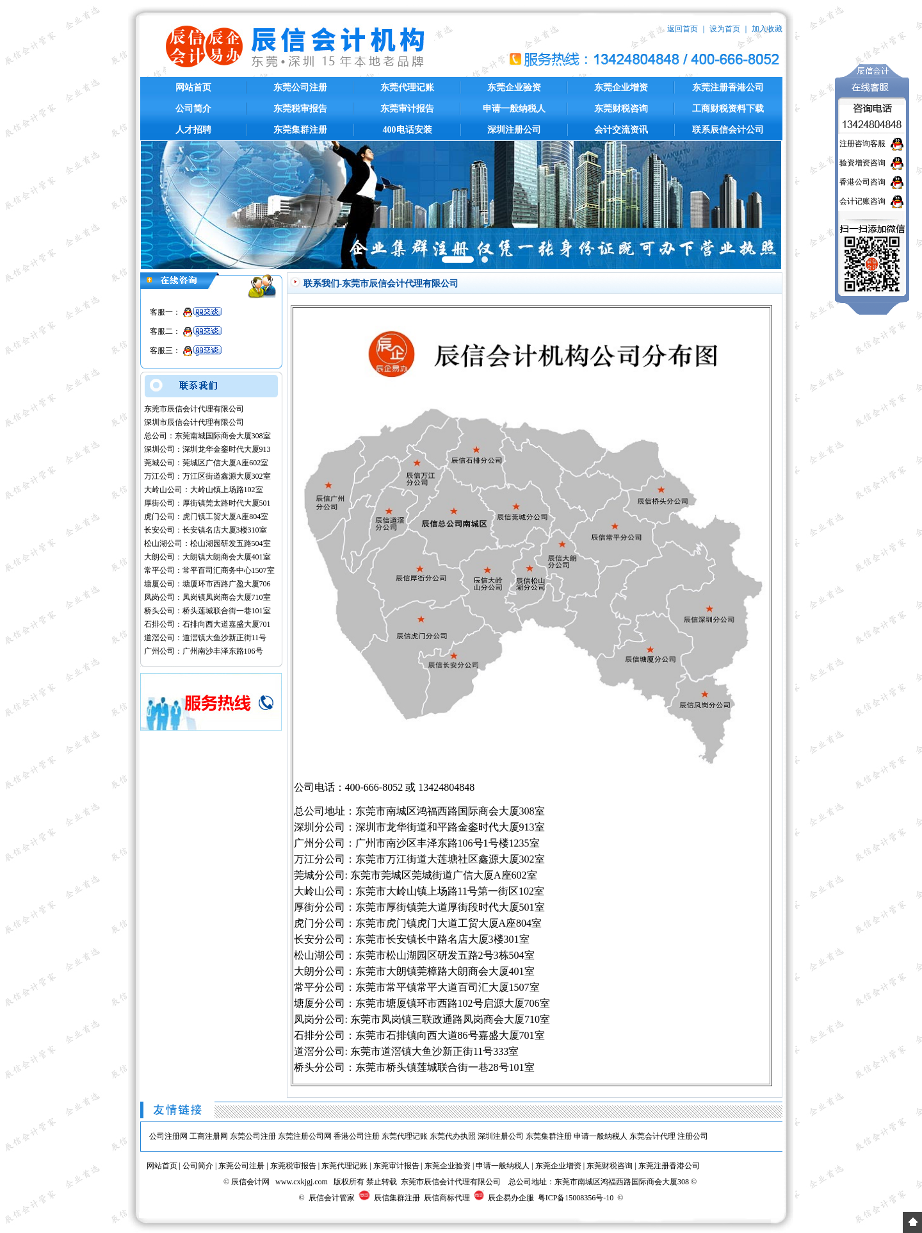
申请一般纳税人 (514, 108)
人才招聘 (193, 130)
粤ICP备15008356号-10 (576, 1197)
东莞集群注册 (300, 130)
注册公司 (692, 1136)
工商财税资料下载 (728, 108)
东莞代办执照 (453, 1136)
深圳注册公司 (514, 130)
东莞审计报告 (407, 108)
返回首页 (682, 28)
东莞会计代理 (652, 1136)
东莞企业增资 (621, 87)
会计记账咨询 (862, 201)
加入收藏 (767, 28)
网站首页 (193, 87)
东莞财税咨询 (621, 108)
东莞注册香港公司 (728, 87)
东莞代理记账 (407, 87)
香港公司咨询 (862, 182)
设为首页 (724, 28)
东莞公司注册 (300, 87)
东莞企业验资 (514, 87)
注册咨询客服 (862, 143)
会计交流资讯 (621, 130)
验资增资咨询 (862, 162)
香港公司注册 (357, 1136)
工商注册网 (209, 1136)
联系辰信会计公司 (728, 130)
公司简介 (193, 108)
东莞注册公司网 (305, 1136)
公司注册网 (168, 1136)
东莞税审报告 (300, 108)
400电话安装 (407, 130)
